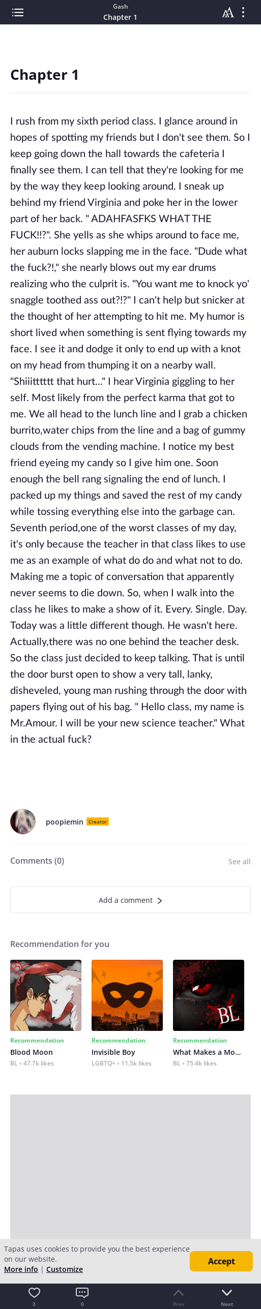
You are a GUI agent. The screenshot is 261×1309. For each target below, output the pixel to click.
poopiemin (64, 821)
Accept (221, 1261)
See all (239, 861)
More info (21, 1269)
